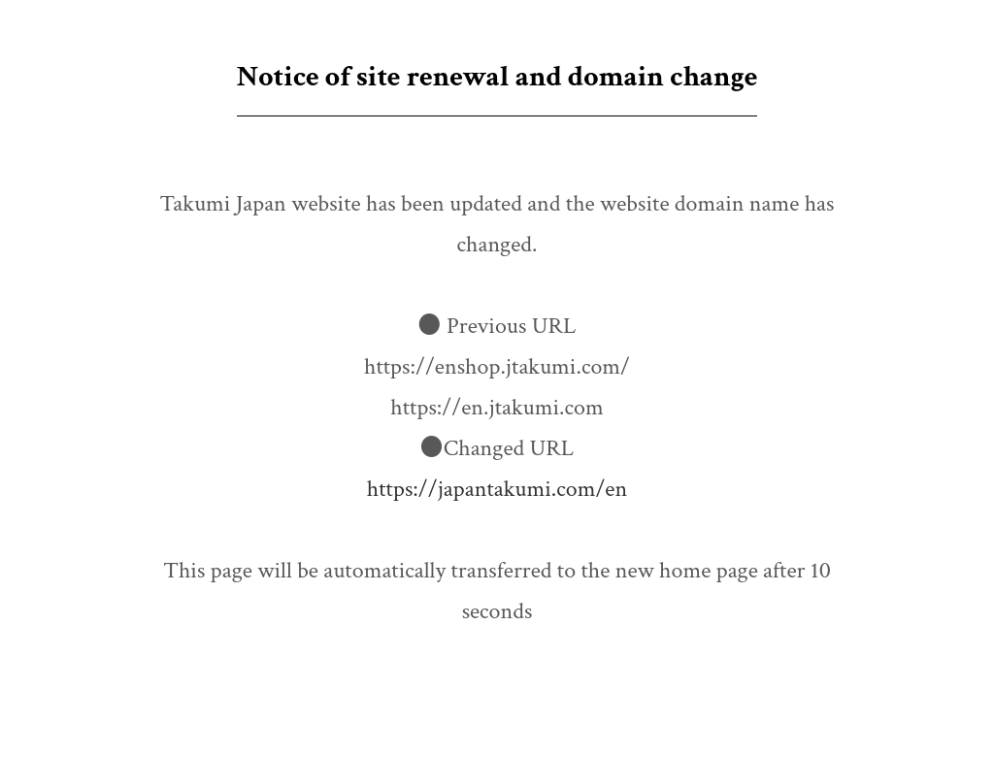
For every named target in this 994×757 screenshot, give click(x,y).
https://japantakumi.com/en (497, 489)
